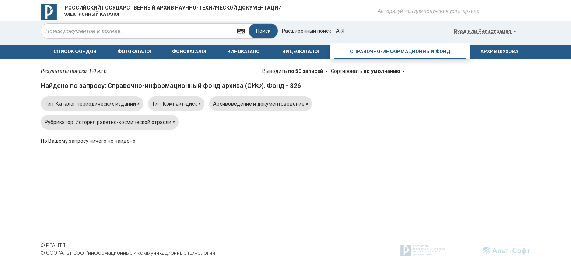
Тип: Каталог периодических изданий (92, 104)
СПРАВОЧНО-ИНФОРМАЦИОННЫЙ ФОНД (400, 51)
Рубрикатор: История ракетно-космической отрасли (110, 122)
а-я (340, 31)
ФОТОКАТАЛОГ (135, 51)
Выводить (295, 71)
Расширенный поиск (306, 31)
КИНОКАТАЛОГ (244, 51)
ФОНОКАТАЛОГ (189, 51)
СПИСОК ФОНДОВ (75, 51)
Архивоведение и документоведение (260, 104)
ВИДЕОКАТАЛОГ (301, 51)
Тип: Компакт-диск (176, 104)
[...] (137, 31)
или (485, 31)
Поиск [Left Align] (263, 31)
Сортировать (368, 71)
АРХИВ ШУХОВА (499, 51)
